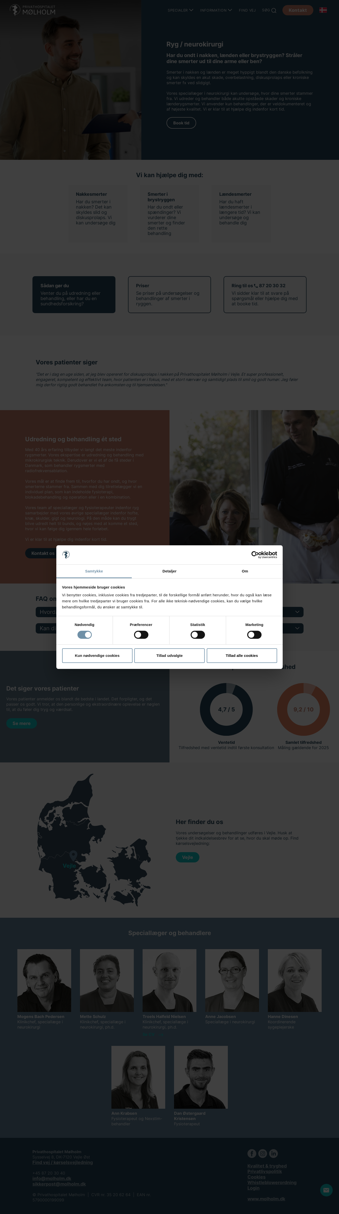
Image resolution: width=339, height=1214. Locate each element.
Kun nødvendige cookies (97, 655)
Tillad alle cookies (242, 655)
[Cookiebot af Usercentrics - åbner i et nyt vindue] (255, 555)
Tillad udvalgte (169, 655)
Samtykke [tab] (94, 571)
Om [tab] (245, 571)
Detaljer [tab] (169, 571)
